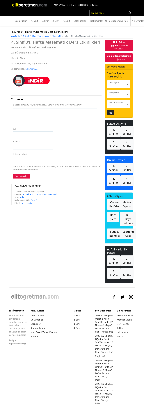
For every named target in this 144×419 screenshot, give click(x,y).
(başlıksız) (100, 356)
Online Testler (38, 315)
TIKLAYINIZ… (31, 68)
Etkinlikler (35, 323)
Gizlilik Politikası (125, 315)
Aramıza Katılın (124, 319)
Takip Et (34, 200)
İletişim (120, 336)
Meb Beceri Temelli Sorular (44, 332)
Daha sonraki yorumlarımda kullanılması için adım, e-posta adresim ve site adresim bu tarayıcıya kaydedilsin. (55, 168)
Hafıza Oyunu (127, 204)
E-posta (17, 141)
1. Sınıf (34, 20)
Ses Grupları (21, 20)
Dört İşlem (112, 217)
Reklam (120, 328)
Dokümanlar (96, 20)
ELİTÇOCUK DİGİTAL (88, 5)
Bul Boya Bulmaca (128, 219)
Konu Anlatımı (38, 328)
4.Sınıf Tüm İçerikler (40, 36)
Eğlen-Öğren (80, 20)
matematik (27, 203)
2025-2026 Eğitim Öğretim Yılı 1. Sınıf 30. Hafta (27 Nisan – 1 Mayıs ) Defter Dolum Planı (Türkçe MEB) (104, 393)
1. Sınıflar (113, 131)
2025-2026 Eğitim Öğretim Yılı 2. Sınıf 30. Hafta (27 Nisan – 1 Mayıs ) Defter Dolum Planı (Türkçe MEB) (104, 370)
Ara (110, 112)
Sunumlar (35, 336)
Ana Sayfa (15, 36)
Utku (22, 197)
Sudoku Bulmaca (114, 234)
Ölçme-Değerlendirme (116, 20)
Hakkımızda (122, 332)
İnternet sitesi (20, 154)
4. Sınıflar (127, 144)
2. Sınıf (45, 20)
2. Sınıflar (127, 131)
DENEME (71, 5)
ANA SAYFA (59, 5)
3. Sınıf (55, 20)
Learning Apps (128, 234)
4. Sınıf (66, 20)
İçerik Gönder (123, 323)
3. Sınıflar (113, 144)
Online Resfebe (114, 204)
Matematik (56, 36)
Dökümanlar (37, 319)
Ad (14, 129)
